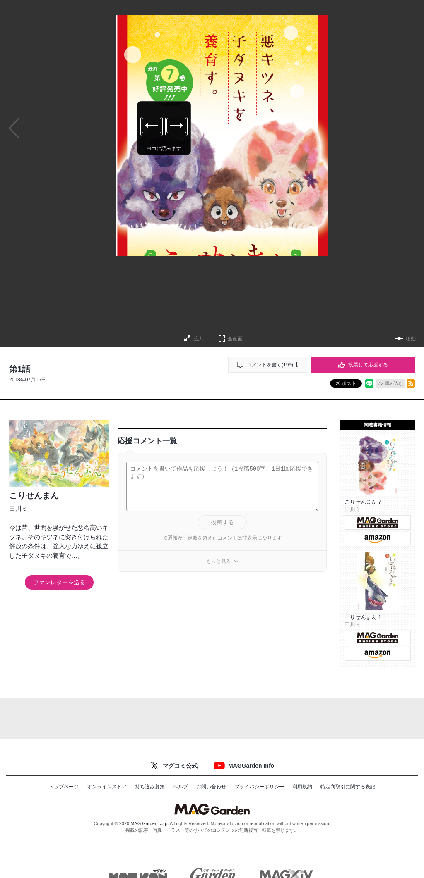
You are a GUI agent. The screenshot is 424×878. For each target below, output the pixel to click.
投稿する (222, 522)
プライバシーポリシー (259, 787)
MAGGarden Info (251, 765)
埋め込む (394, 383)
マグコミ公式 (180, 765)
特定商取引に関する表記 (347, 787)
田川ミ (18, 508)
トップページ (64, 787)
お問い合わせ (211, 787)
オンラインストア (107, 787)
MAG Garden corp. (149, 823)
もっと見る (218, 561)
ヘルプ (180, 787)
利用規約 (302, 787)
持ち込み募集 (150, 787)
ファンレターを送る (59, 582)
